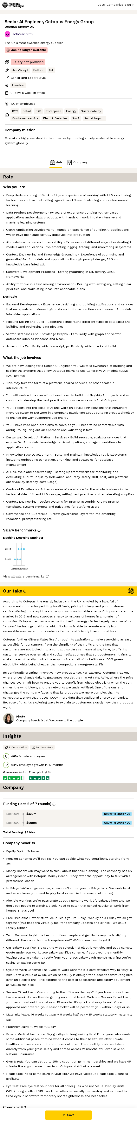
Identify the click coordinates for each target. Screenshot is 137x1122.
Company (77, 162)
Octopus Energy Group (69, 21)
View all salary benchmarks (23, 576)
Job (55, 162)
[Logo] (13, 5)
